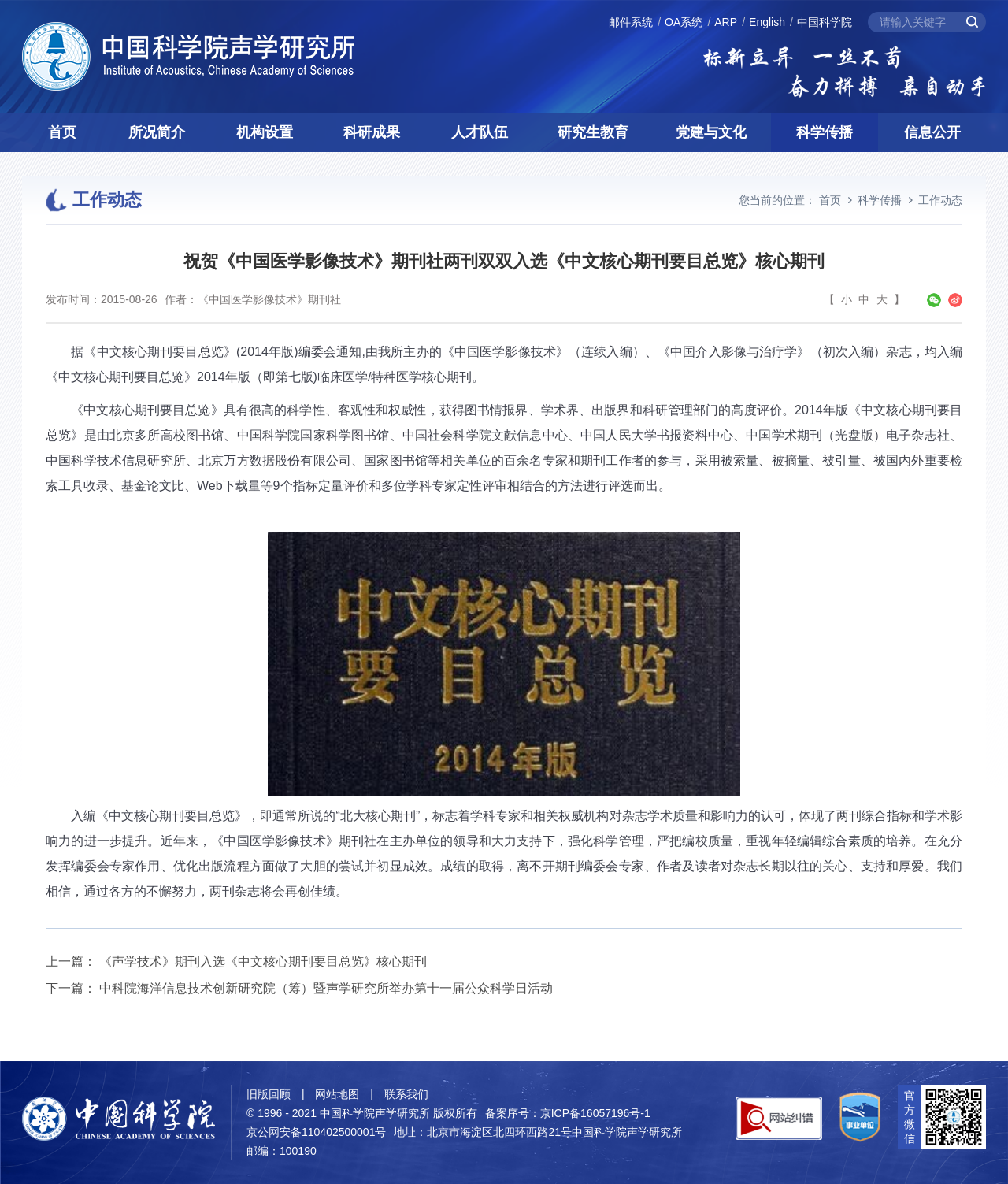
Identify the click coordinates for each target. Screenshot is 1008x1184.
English (767, 22)
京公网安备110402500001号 (316, 1132)
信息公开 (932, 132)
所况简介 (156, 132)
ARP (725, 22)
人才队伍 (479, 132)
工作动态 (940, 200)
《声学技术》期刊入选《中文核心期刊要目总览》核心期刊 (263, 961)
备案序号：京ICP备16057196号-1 (567, 1113)
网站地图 (337, 1094)
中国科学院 (824, 22)
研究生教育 (593, 132)
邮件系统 (631, 22)
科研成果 (371, 132)
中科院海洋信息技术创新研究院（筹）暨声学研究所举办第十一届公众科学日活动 (326, 988)
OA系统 (683, 22)
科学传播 (824, 132)
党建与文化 (711, 132)
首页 (62, 132)
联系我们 (406, 1094)
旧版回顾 (268, 1094)
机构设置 (264, 132)
